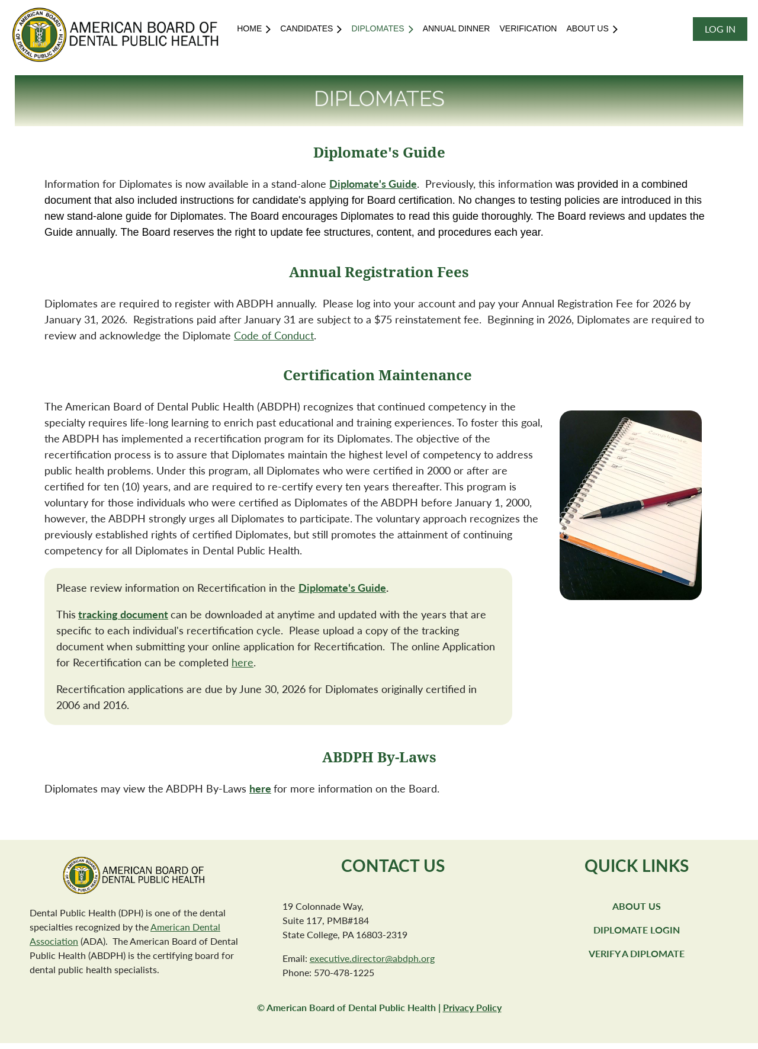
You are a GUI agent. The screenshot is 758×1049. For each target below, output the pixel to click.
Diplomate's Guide (342, 587)
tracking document (123, 614)
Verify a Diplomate (637, 953)
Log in (720, 28)
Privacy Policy (472, 1007)
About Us (636, 906)
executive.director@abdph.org (372, 958)
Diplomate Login (636, 929)
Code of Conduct (274, 335)
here (242, 662)
